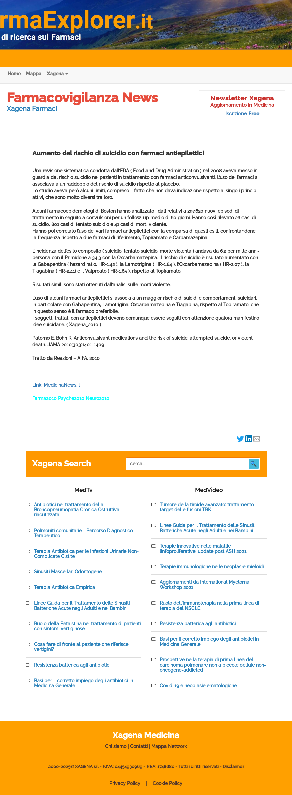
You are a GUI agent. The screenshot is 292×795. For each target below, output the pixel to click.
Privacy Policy (124, 783)
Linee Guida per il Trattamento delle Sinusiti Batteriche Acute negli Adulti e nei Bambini (82, 606)
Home (14, 73)
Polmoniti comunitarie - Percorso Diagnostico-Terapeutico (84, 533)
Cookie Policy (167, 783)
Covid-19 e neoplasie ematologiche (198, 685)
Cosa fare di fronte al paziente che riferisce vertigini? (81, 647)
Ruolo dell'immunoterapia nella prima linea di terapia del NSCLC (209, 606)
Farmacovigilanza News (82, 97)
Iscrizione (242, 114)
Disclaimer (233, 766)
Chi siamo (115, 746)
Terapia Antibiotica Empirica (64, 587)
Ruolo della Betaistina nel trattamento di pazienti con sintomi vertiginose (87, 626)
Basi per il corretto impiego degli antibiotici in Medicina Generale (83, 683)
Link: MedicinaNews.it (56, 385)
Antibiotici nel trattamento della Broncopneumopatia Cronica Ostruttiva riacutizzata (76, 510)
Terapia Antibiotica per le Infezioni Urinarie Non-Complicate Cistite (86, 554)
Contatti (139, 746)
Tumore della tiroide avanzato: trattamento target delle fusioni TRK (207, 507)
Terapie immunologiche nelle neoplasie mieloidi (212, 566)
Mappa (33, 73)
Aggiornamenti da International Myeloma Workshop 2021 (204, 585)
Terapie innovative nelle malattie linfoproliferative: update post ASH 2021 (203, 549)
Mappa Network (169, 746)
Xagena (57, 73)
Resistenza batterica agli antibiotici (72, 665)
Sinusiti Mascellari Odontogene (68, 571)
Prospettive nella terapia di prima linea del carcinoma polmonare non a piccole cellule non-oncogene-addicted (213, 665)
